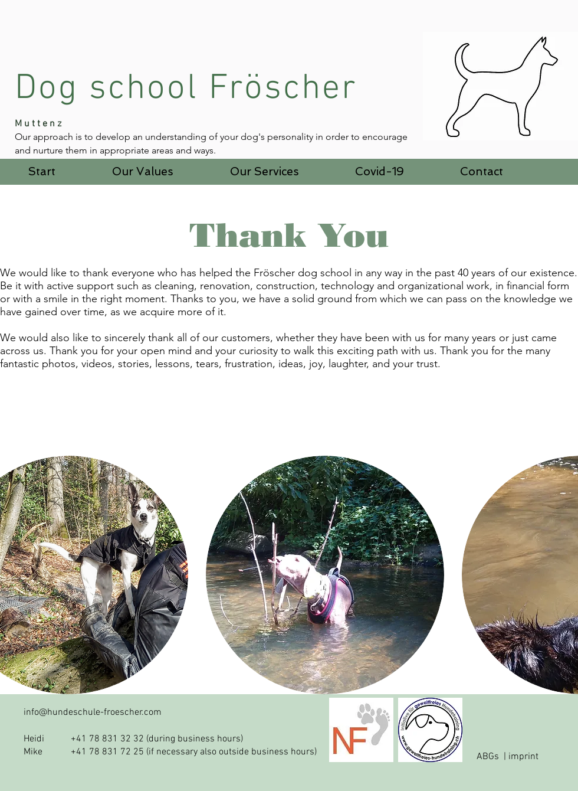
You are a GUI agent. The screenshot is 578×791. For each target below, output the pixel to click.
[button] (143, 172)
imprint (523, 757)
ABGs (488, 757)
